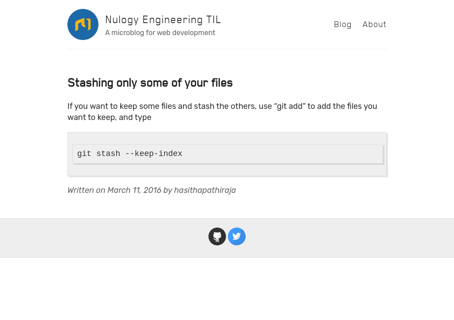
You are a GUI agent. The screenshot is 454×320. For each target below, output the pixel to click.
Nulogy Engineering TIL (163, 19)
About (375, 24)
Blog (343, 24)
